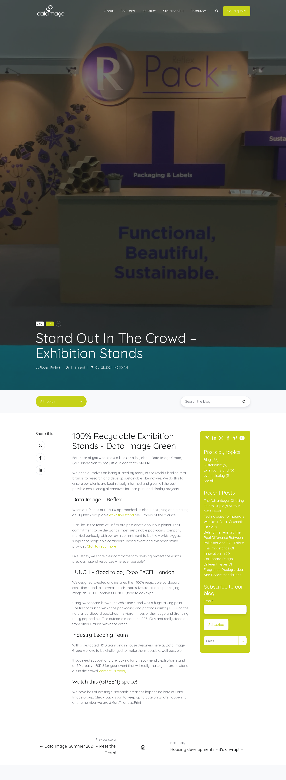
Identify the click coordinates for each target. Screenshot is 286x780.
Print (49, 323)
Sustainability (173, 11)
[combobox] (221, 640)
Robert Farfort (50, 367)
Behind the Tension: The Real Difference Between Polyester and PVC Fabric (224, 537)
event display (217, 475)
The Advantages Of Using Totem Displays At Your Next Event (224, 505)
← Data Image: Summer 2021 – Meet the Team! (77, 749)
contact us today (112, 671)
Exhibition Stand (219, 470)
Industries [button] (148, 11)
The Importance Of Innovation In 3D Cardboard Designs (219, 553)
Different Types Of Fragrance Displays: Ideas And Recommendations (224, 569)
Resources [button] (198, 11)
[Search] (242, 640)
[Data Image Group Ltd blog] (143, 746)
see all (209, 481)
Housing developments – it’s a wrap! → (207, 749)
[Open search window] (217, 11)
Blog (39, 323)
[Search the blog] (244, 401)
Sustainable (215, 465)
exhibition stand (121, 515)
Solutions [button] (128, 11)
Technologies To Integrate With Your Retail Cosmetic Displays (224, 521)
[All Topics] (58, 324)
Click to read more (101, 546)
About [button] (109, 11)
